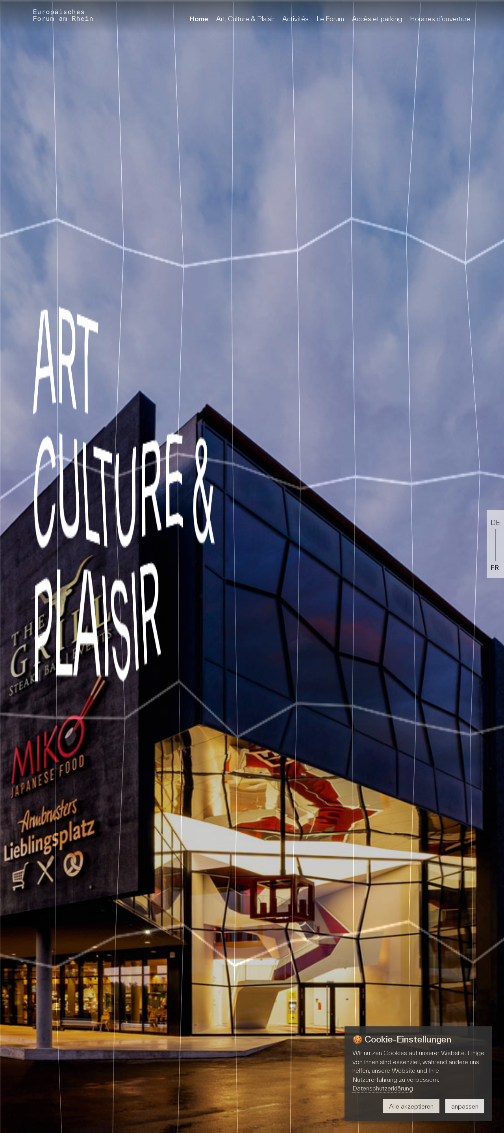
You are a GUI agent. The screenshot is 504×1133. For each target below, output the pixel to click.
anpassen (464, 1106)
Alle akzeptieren (411, 1106)
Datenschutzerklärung (382, 1088)
